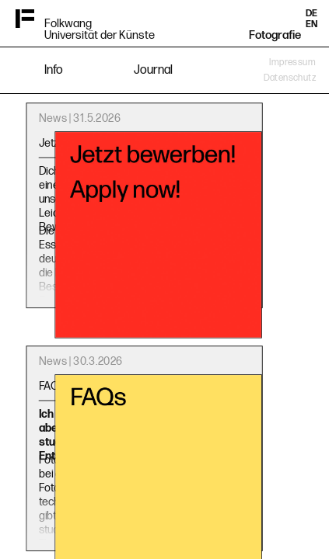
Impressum (292, 62)
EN (311, 24)
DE (311, 13)
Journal (153, 70)
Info (53, 70)
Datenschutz (290, 78)
